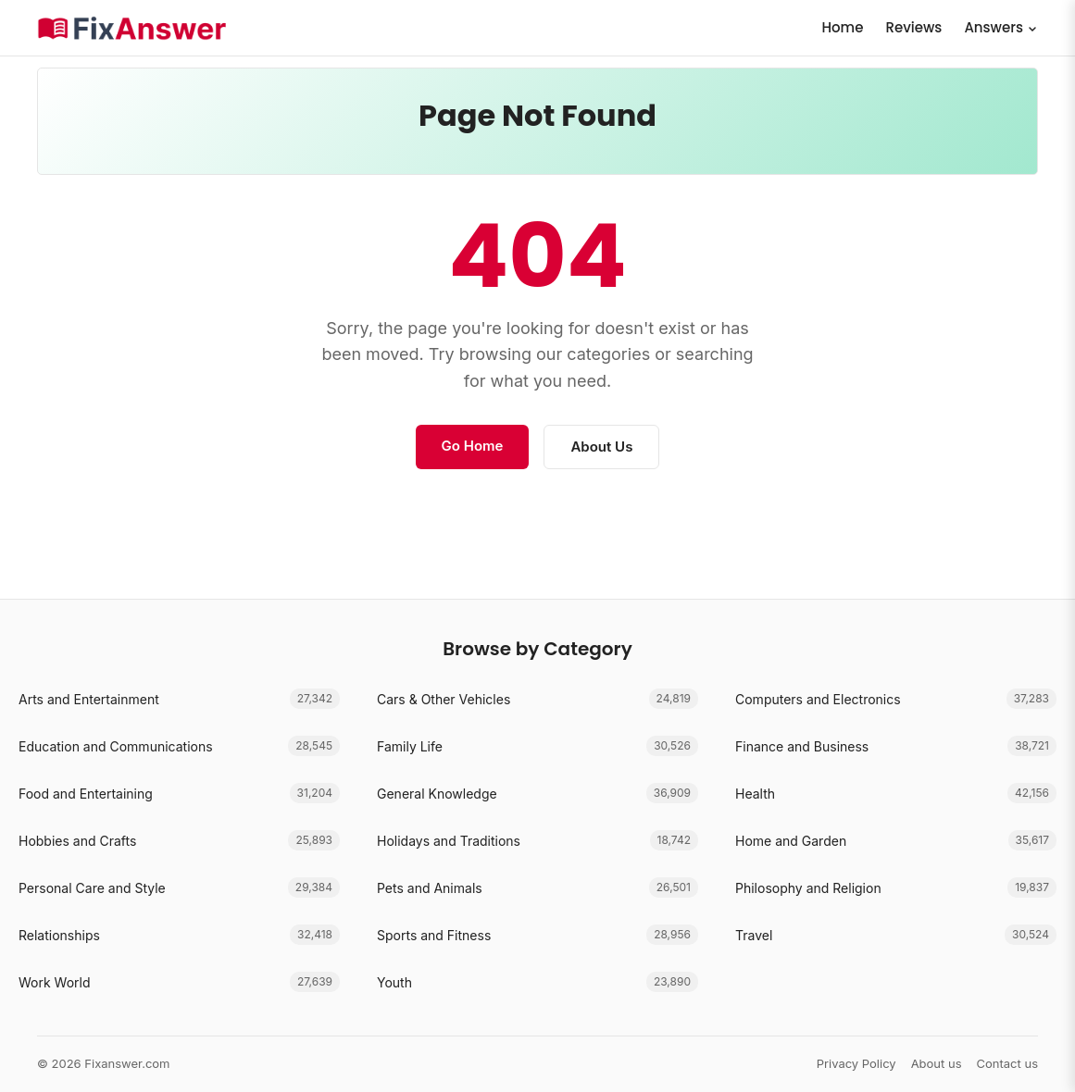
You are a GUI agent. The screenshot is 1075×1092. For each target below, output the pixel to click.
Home (842, 27)
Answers (1001, 27)
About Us (601, 446)
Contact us (1007, 1063)
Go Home (473, 445)
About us (936, 1063)
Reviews (913, 27)
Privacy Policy (856, 1063)
